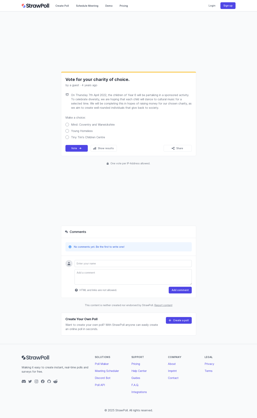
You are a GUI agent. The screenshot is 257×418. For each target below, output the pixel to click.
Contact (173, 378)
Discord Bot (102, 378)
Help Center (139, 371)
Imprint (172, 371)
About (172, 364)
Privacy (209, 364)
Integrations (139, 392)
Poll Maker (102, 364)
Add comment (180, 290)
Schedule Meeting (87, 5)
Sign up (228, 5)
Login (212, 5)
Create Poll (62, 5)
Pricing (124, 5)
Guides (135, 378)
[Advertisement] (128, 41)
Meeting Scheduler (107, 371)
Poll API (100, 385)
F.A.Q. (135, 385)
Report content (163, 305)
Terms (208, 371)
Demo (109, 5)
